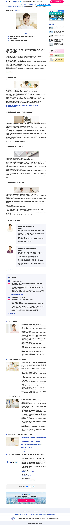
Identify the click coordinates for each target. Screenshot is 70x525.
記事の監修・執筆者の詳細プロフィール (29, 475)
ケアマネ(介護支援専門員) (12, 106)
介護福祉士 (9, 105)
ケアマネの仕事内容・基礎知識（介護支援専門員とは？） (32, 444)
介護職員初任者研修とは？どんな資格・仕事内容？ (31, 441)
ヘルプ (37, 514)
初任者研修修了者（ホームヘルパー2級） (21, 105)
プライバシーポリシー (32, 514)
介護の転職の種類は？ (12, 38)
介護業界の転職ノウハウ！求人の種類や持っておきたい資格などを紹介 (21, 36)
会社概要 (40, 514)
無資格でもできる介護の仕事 (27, 447)
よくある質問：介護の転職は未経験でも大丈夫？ (17, 40)
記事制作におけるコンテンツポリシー (28, 471)
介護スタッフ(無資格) (34, 105)
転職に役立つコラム (32, 4)
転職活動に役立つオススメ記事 (44, 4)
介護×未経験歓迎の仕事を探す (17, 294)
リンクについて (21, 514)
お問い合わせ (44, 514)
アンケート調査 (23, 4)
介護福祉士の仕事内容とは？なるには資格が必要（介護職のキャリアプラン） (33, 450)
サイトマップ (26, 514)
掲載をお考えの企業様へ (51, 514)
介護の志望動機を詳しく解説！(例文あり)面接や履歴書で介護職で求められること (34, 438)
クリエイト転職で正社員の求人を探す (28, 480)
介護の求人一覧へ (11, 72)
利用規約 (16, 514)
